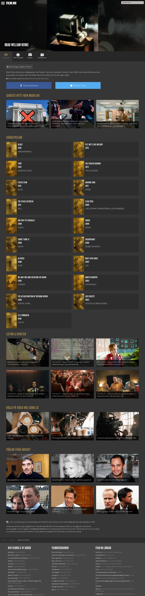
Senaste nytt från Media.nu (23, 95)
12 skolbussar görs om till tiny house (106, 564)
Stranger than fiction (58, 578)
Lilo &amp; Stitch (13, 589)
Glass (8, 75)
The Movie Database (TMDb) (61, 518)
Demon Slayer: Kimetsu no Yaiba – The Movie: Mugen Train (24, 572)
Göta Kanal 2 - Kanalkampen (60, 575)
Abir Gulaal (11, 564)
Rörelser (10, 552)
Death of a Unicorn (13, 567)
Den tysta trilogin (13, 569)
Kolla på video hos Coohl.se (22, 403)
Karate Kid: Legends (13, 592)
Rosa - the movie (56, 552)
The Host (54, 558)
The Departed (55, 561)
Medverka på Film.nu (102, 552)
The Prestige (55, 564)
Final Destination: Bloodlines (16, 580)
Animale (10, 577)
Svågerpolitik (99, 585)
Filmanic (98, 558)
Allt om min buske (57, 544)
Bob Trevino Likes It (13, 546)
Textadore (98, 577)
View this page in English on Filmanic (19, 67)
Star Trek (28, 75)
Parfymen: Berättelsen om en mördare (63, 546)
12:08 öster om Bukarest (59, 555)
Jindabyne (55, 567)
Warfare (10, 558)
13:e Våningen (58, 75)
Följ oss (98, 555)
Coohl (97, 561)
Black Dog (11, 544)
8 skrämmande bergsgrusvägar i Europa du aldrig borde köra (113, 572)
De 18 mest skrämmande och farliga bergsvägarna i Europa (112, 567)
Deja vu (54, 581)
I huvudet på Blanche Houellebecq (18, 549)
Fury (17, 75)
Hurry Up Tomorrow (13, 583)
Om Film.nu (99, 544)
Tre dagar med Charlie (58, 572)
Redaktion (99, 549)
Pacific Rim (41, 75)
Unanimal (11, 555)
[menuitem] (4, 532)
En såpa (54, 569)
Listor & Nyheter (16, 332)
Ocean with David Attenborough (17, 561)
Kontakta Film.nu (101, 546)
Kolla (97, 569)
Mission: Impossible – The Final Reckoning (20, 586)
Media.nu (98, 580)
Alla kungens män (57, 549)
